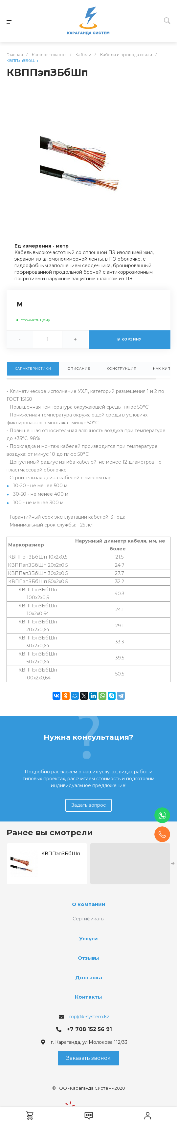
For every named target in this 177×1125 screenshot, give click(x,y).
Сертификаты (88, 919)
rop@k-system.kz (89, 1017)
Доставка (88, 977)
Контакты (88, 997)
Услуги (88, 938)
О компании (88, 904)
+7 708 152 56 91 (89, 1029)
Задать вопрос (88, 805)
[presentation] (173, 864)
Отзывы (88, 958)
